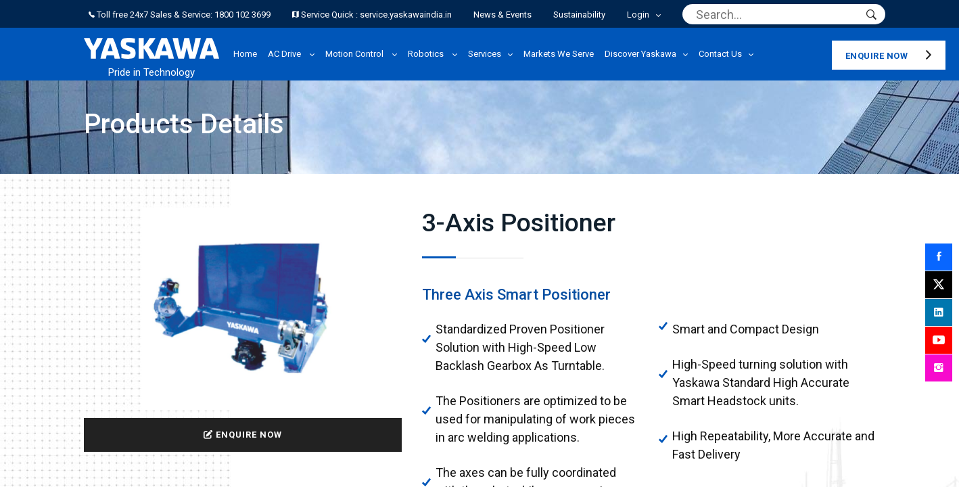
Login (638, 14)
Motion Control (355, 54)
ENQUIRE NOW (243, 435)
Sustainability (579, 14)
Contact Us (720, 54)
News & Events (502, 14)
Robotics (427, 54)
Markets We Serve (558, 54)
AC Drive (285, 54)
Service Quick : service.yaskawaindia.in (372, 14)
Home (245, 54)
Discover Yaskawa (640, 54)
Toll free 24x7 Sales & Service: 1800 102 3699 (180, 14)
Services (484, 54)
